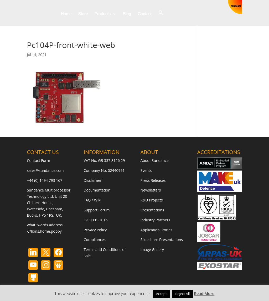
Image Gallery (152, 249)
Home (66, 14)
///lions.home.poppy (44, 231)
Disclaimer (92, 180)
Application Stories (157, 229)
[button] (161, 18)
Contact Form (38, 160)
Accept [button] (161, 293)
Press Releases (153, 180)
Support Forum (97, 209)
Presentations (152, 209)
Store (83, 14)
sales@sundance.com (45, 170)
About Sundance (155, 160)
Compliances (94, 239)
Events (146, 170)
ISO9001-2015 (95, 219)
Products (103, 14)
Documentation (97, 190)
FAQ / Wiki (92, 200)
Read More (204, 293)
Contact (145, 14)
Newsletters (151, 190)
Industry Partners (155, 219)
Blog (127, 14)
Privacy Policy (95, 229)
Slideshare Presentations (162, 239)
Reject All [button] (182, 293)
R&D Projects (152, 200)
